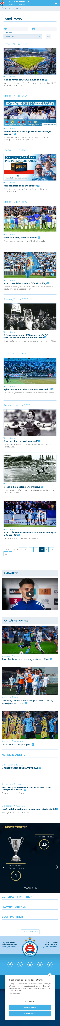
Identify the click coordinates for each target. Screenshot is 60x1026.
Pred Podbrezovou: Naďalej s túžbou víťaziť (27, 659)
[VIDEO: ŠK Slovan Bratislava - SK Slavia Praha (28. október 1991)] (30, 514)
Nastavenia (29, 1001)
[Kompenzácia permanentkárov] (30, 167)
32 (6, 554)
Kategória (8, 33)
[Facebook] (10, 950)
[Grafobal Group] (45, 909)
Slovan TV (20, 784)
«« (21, 549)
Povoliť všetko (30, 1014)
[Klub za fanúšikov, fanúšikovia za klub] (30, 61)
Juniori (16, 697)
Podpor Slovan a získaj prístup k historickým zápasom (27, 132)
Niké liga (16, 656)
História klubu (30, 874)
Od (5, 25)
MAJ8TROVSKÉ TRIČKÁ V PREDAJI (21, 768)
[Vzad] (3, 857)
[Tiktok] (50, 950)
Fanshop (19, 765)
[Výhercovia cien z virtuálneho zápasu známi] (30, 371)
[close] (50, 975)
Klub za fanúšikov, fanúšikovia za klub (25, 80)
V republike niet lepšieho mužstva (23, 487)
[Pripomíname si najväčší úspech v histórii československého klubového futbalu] (30, 316)
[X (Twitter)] (20, 950)
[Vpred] (57, 857)
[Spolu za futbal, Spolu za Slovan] (30, 219)
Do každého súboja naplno (17, 744)
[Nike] (30, 889)
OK (48, 37)
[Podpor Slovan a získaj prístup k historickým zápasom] (30, 113)
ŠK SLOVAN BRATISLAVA (19, 3)
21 (46, 549)
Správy (12, 8)
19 (36, 549)
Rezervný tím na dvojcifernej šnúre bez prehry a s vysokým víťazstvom (29, 702)
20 (41, 549)
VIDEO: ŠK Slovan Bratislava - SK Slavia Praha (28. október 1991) (30, 533)
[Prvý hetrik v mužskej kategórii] (30, 422)
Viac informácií (14, 994)
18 (31, 549)
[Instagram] (40, 950)
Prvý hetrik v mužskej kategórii (22, 441)
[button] (23, 36)
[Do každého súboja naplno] (30, 725)
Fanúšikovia (23, 8)
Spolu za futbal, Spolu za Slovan (21, 237)
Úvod (4, 8)
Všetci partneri (30, 917)
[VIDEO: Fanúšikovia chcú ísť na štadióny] (30, 265)
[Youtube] (30, 950)
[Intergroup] (15, 909)
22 (51, 549)
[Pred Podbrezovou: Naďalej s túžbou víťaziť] (30, 640)
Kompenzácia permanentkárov (21, 186)
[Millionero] (45, 899)
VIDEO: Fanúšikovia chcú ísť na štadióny (26, 283)
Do (33, 25)
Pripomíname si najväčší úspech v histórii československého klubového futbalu (26, 336)
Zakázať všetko (30, 1007)
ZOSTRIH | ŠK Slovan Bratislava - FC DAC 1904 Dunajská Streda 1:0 (26, 788)
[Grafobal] (15, 899)
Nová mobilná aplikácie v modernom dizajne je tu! (30, 809)
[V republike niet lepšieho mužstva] (30, 468)
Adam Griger (24, 741)
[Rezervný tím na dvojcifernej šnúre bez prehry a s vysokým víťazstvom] (30, 681)
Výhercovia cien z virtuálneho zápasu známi (28, 389)
